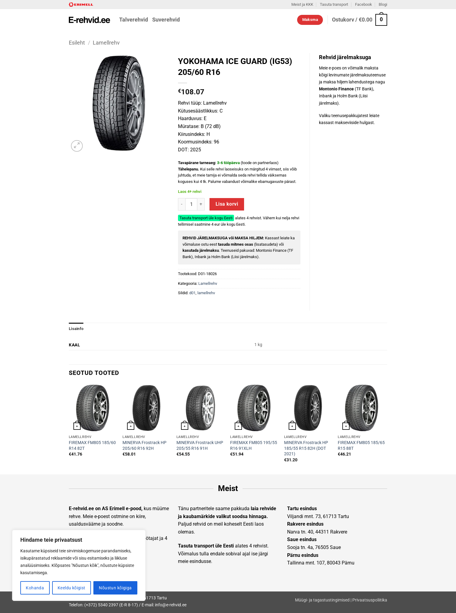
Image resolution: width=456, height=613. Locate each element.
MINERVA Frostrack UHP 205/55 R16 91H (199, 445)
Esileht (77, 42)
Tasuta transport (334, 4)
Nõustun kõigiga (115, 587)
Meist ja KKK (302, 4)
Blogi (383, 4)
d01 (192, 293)
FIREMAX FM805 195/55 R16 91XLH (253, 445)
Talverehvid (133, 20)
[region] (79, 565)
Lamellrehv (106, 42)
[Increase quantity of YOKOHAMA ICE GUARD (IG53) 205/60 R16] (201, 204)
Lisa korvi (227, 204)
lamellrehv (206, 293)
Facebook (363, 4)
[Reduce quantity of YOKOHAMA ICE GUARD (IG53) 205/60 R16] (181, 204)
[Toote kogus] (191, 204)
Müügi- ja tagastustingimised (322, 600)
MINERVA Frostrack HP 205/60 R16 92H (144, 445)
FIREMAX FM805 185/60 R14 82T (92, 445)
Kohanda (35, 587)
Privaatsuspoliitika (369, 600)
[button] (359, 19)
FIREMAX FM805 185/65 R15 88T (361, 445)
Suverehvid (166, 20)
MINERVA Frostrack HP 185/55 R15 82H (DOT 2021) (306, 448)
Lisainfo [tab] (76, 328)
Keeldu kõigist (72, 587)
